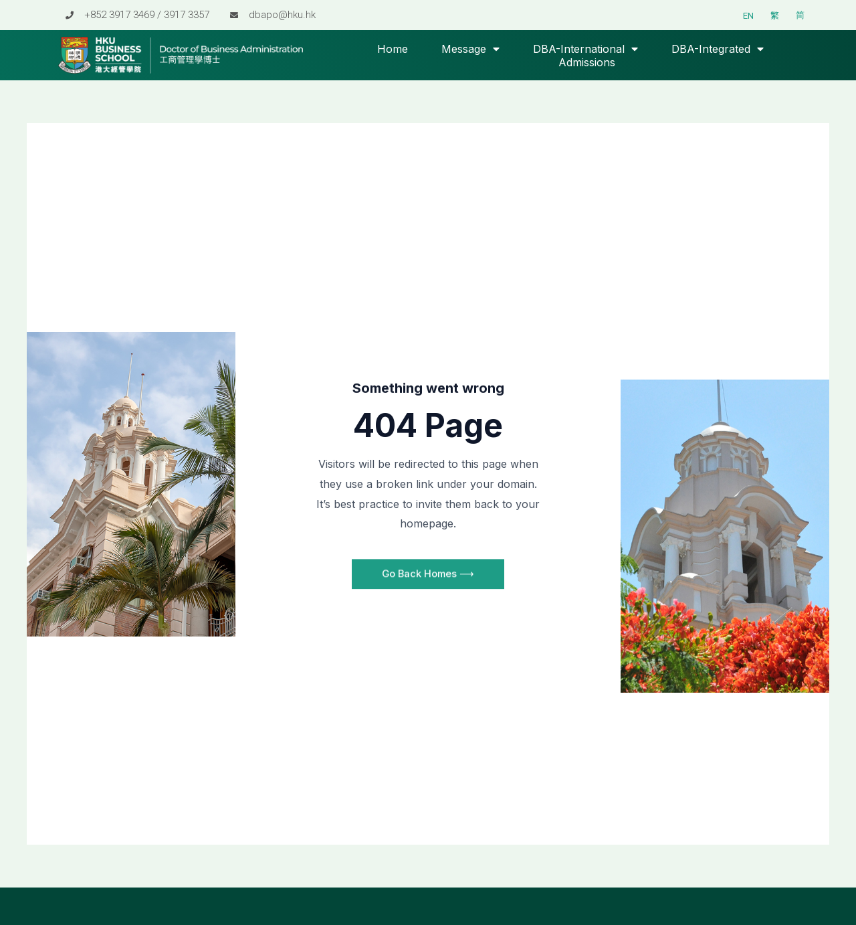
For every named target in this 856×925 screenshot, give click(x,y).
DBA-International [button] (585, 49)
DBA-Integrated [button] (717, 49)
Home (392, 49)
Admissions (586, 62)
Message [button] (470, 49)
